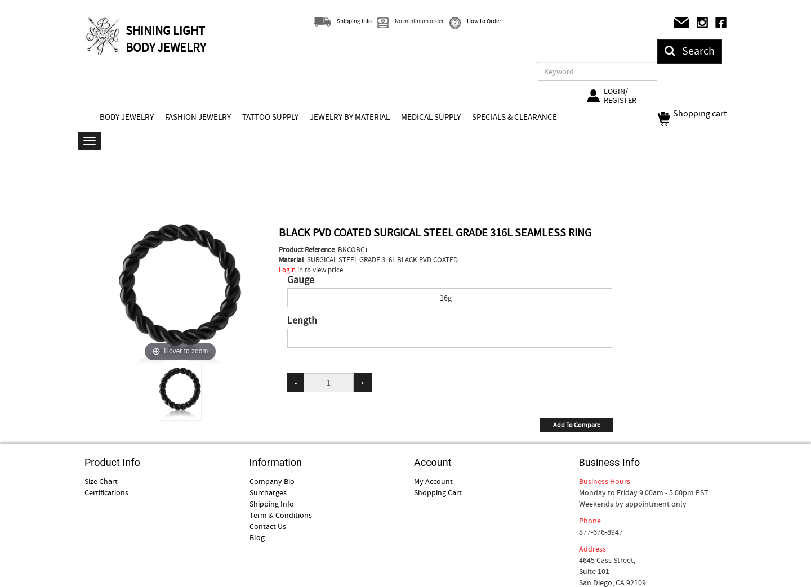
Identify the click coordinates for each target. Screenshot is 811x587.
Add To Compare (576, 424)
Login (287, 270)
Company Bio (272, 481)
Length (302, 321)
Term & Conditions (280, 515)
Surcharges (268, 492)
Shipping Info (271, 504)
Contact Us (267, 526)
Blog (257, 537)
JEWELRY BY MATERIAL (350, 117)
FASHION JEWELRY (198, 117)
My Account (433, 481)
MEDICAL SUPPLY (431, 117)
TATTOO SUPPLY (270, 117)
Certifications (106, 492)
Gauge (300, 280)
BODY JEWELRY (127, 117)
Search (690, 51)
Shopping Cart (438, 492)
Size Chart (101, 481)
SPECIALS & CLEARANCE (514, 117)
